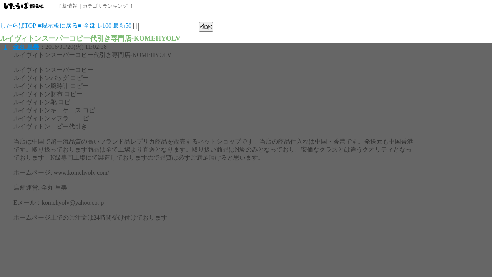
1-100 (104, 25)
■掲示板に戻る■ (59, 25)
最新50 (122, 25)
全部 (89, 25)
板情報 (69, 6)
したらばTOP (18, 25)
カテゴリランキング (105, 6)
